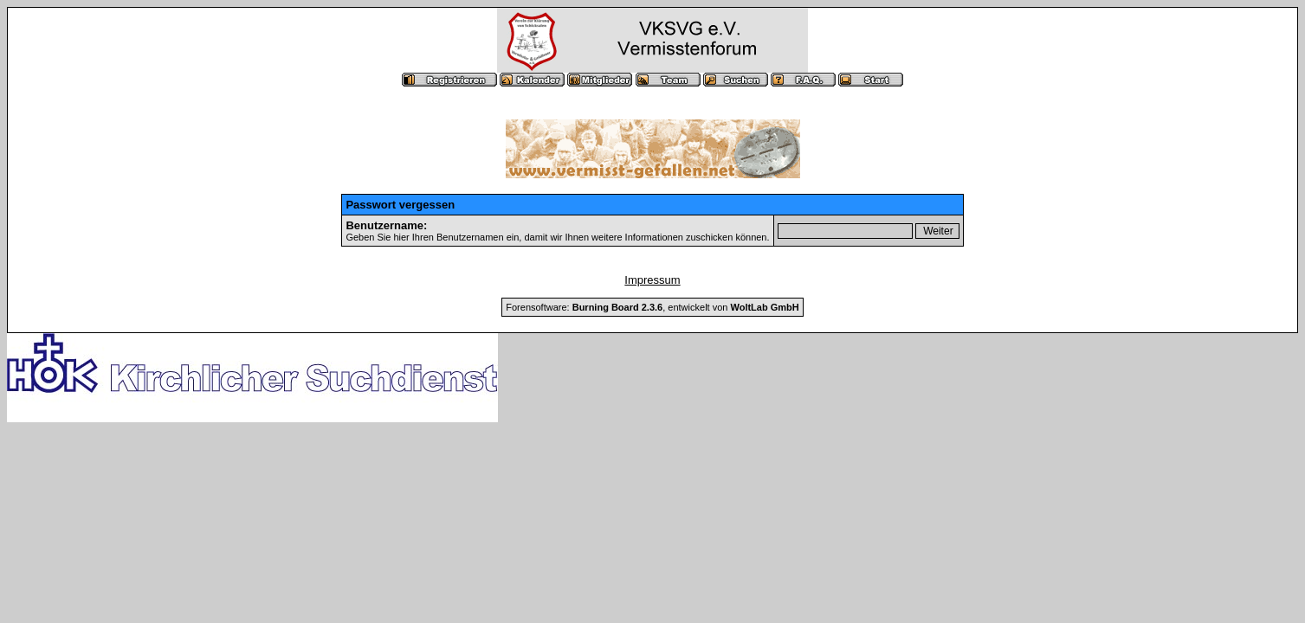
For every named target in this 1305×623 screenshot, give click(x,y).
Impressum (652, 279)
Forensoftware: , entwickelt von (652, 307)
